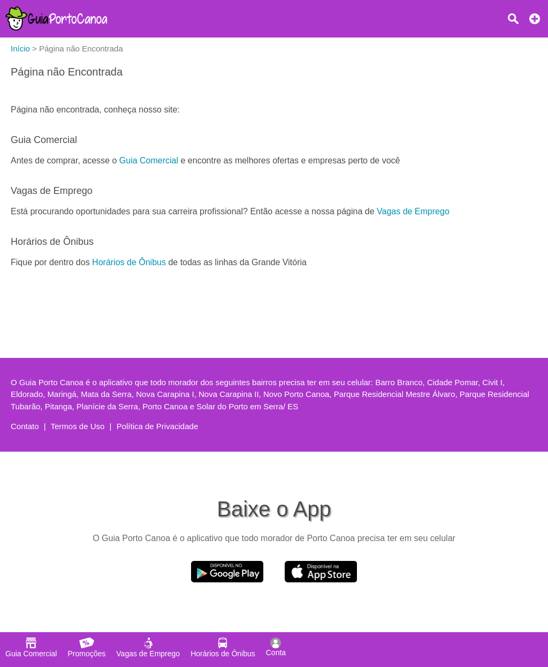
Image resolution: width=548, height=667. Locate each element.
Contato (25, 426)
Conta (276, 647)
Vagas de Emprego (413, 211)
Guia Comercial (148, 160)
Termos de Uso (78, 426)
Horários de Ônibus (129, 262)
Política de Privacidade (158, 426)
